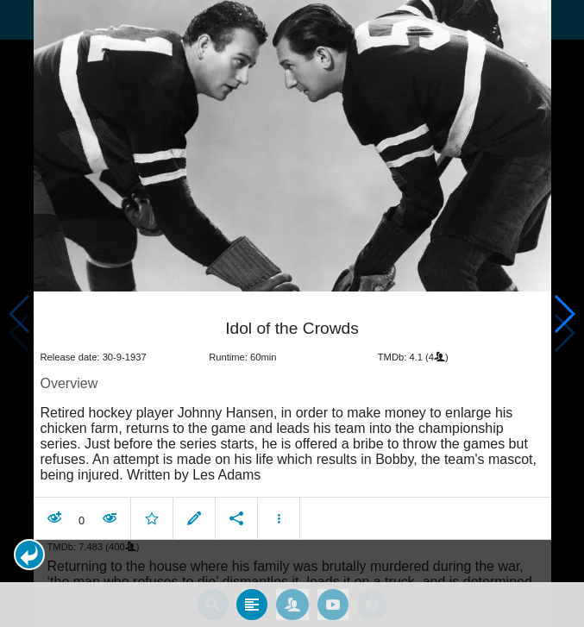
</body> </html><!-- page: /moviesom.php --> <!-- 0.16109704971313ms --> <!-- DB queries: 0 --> (292, 313)
